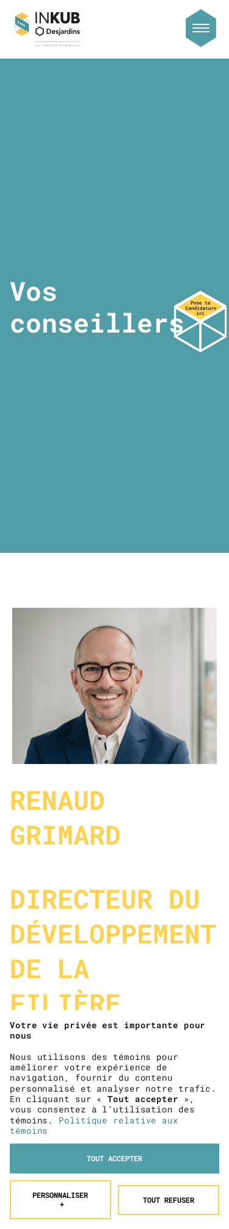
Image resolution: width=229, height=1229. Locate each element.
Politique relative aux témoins (94, 1066)
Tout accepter (114, 1099)
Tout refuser (168, 1140)
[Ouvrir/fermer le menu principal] (201, 28)
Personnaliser (60, 1141)
